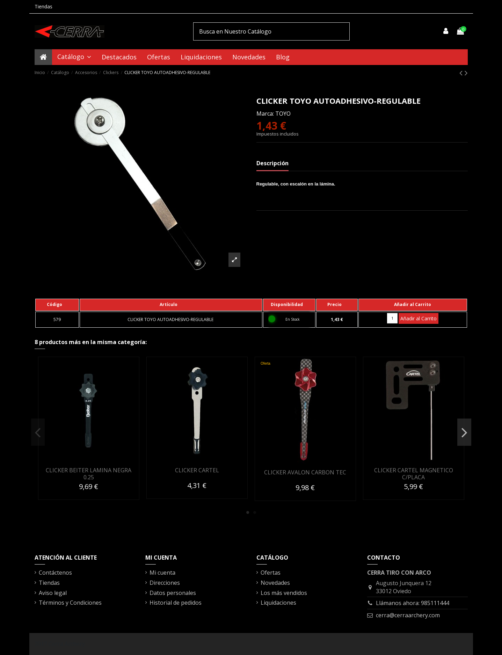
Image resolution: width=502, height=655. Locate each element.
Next (464, 432)
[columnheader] (57, 305)
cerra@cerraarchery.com (408, 615)
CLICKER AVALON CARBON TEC (305, 472)
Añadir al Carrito (418, 318)
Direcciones (165, 583)
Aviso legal (53, 593)
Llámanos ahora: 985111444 (412, 603)
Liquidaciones (278, 602)
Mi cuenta (162, 572)
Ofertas (271, 572)
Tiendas (43, 6)
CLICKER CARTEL (197, 470)
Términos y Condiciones (70, 602)
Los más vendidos (284, 593)
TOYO (283, 113)
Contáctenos (55, 572)
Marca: (265, 113)
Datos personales (173, 593)
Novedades (275, 583)
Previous (38, 432)
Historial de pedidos (176, 602)
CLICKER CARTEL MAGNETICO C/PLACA (413, 473)
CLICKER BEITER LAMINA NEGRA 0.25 (88, 473)
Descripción (272, 163)
